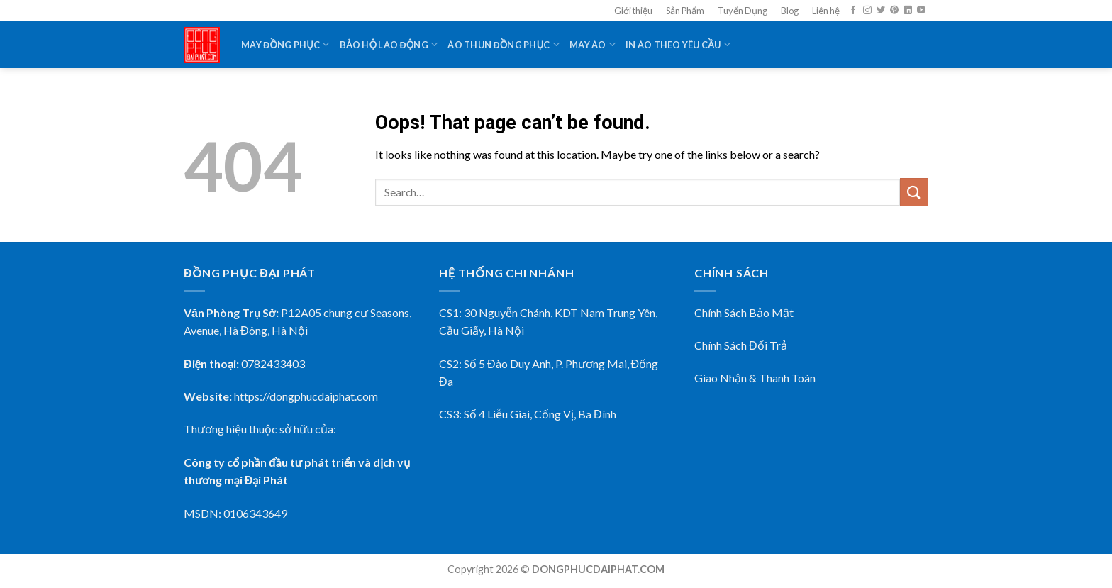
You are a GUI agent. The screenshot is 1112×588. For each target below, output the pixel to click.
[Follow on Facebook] (853, 11)
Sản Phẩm (685, 10)
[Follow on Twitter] (881, 11)
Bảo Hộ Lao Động (389, 44)
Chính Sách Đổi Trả (740, 345)
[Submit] (914, 192)
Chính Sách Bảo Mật (744, 312)
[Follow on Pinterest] (894, 11)
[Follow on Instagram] (867, 11)
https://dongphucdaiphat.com (306, 396)
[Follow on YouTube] (921, 11)
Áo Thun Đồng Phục (503, 44)
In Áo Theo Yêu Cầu (678, 44)
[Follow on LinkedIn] (907, 11)
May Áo (592, 44)
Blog (790, 10)
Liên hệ (826, 10)
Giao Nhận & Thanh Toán (755, 377)
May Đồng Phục (285, 44)
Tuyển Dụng (742, 10)
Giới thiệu (633, 10)
